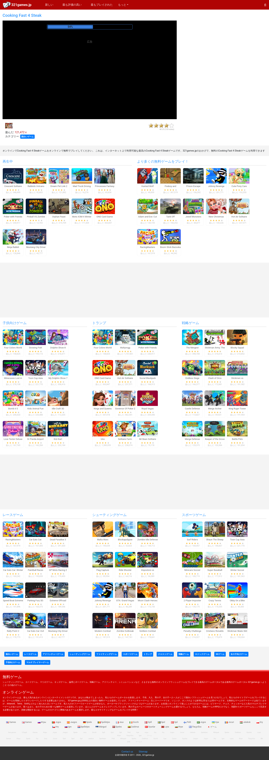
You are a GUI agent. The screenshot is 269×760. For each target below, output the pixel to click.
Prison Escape (193, 186)
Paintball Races (35, 570)
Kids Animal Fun (35, 408)
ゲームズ (139, 742)
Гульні (174, 738)
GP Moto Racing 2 (58, 570)
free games (12, 732)
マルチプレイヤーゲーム (37, 662)
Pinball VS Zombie (36, 216)
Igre (68, 727)
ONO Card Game (105, 216)
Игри (179, 727)
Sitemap (143, 751)
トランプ (99, 323)
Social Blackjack (148, 378)
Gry (259, 722)
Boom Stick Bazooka (170, 247)
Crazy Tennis (214, 600)
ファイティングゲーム (106, 654)
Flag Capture (102, 570)
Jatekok (245, 722)
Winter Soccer (237, 570)
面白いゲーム (27, 136)
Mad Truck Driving (82, 186)
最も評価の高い (72, 4)
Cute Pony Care (239, 186)
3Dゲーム (220, 654)
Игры (42, 722)
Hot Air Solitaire (239, 216)
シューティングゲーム (109, 515)
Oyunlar (150, 727)
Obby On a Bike (237, 600)
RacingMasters (147, 247)
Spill (148, 722)
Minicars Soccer (192, 570)
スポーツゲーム (194, 515)
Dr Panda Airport (35, 439)
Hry (55, 727)
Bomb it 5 (13, 408)
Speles (117, 727)
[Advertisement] (90, 69)
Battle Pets (237, 439)
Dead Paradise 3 (58, 539)
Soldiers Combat (147, 631)
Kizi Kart (58, 439)
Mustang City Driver (36, 247)
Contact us (127, 751)
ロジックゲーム (202, 654)
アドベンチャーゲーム (53, 654)
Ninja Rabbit (13, 247)
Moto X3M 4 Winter (81, 216)
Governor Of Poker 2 (125, 408)
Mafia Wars (102, 539)
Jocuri (229, 722)
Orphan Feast (58, 216)
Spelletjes (104, 722)
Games (11, 722)
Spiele (87, 722)
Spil (174, 722)
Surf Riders (192, 539)
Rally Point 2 (13, 631)
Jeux (120, 722)
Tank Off (170, 216)
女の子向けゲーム (239, 654)
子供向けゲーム (15, 323)
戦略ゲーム (190, 323)
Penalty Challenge (192, 631)
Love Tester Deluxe (13, 439)
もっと (122, 4)
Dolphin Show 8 (58, 347)
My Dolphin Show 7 (58, 378)
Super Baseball (214, 570)
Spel (162, 722)
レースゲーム (13, 515)
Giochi (134, 722)
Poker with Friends (13, 216)
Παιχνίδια (195, 727)
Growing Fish (35, 347)
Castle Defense (192, 408)
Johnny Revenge (216, 186)
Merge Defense (192, 439)
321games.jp (21, 5)
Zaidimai (133, 727)
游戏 (128, 742)
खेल (262, 738)
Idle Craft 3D (58, 408)
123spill (24, 732)
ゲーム (212, 727)
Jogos (56, 722)
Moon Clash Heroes (147, 600)
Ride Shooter (125, 570)
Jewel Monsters (193, 216)
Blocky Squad (237, 347)
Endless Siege (192, 378)
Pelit (187, 722)
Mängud (101, 727)
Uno (103, 439)
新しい (49, 4)
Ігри (215, 722)
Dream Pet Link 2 (58, 186)
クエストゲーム (165, 654)
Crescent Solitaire (13, 186)
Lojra (165, 727)
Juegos (72, 722)
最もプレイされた (102, 4)
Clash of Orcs (214, 378)
